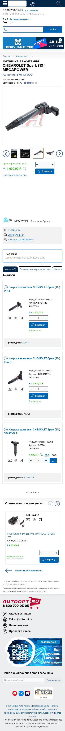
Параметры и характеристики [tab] (35, 269)
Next (59, 153)
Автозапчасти (22, 56)
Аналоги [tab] (10, 269)
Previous (6, 153)
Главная (6, 56)
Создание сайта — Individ (45, 705)
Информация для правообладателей (26, 709)
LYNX (26, 342)
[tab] (10, 269)
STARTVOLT (30, 477)
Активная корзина (19, 19)
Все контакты (31, 10)
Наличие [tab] (58, 269)
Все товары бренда (40, 221)
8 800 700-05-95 (16, 606)
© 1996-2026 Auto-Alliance (19, 705)
